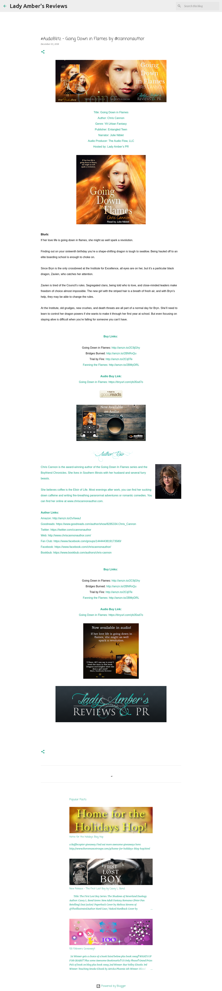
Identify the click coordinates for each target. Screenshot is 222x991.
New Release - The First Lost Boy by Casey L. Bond (97, 889)
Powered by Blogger (111, 986)
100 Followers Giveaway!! (82, 949)
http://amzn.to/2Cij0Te (119, 359)
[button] (43, 52)
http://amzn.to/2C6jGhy (126, 347)
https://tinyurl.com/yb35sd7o (126, 382)
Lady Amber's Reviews (38, 6)
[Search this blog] (201, 6)
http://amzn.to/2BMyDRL (124, 364)
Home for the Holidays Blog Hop (86, 837)
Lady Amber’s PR (118, 146)
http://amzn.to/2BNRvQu (121, 353)
